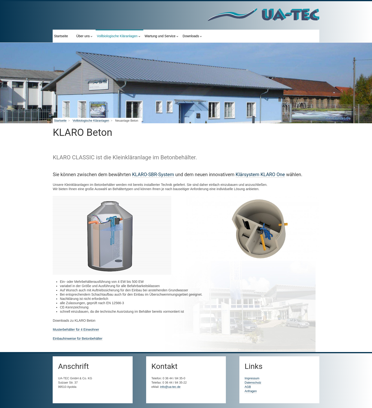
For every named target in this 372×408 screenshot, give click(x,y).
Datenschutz (253, 382)
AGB (248, 387)
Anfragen (251, 391)
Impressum (252, 378)
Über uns (83, 36)
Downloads (191, 36)
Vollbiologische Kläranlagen (117, 36)
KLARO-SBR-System (153, 174)
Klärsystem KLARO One (260, 174)
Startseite (61, 36)
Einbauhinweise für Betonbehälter (77, 338)
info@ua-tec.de (170, 387)
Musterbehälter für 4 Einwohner (76, 329)
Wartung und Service (160, 36)
